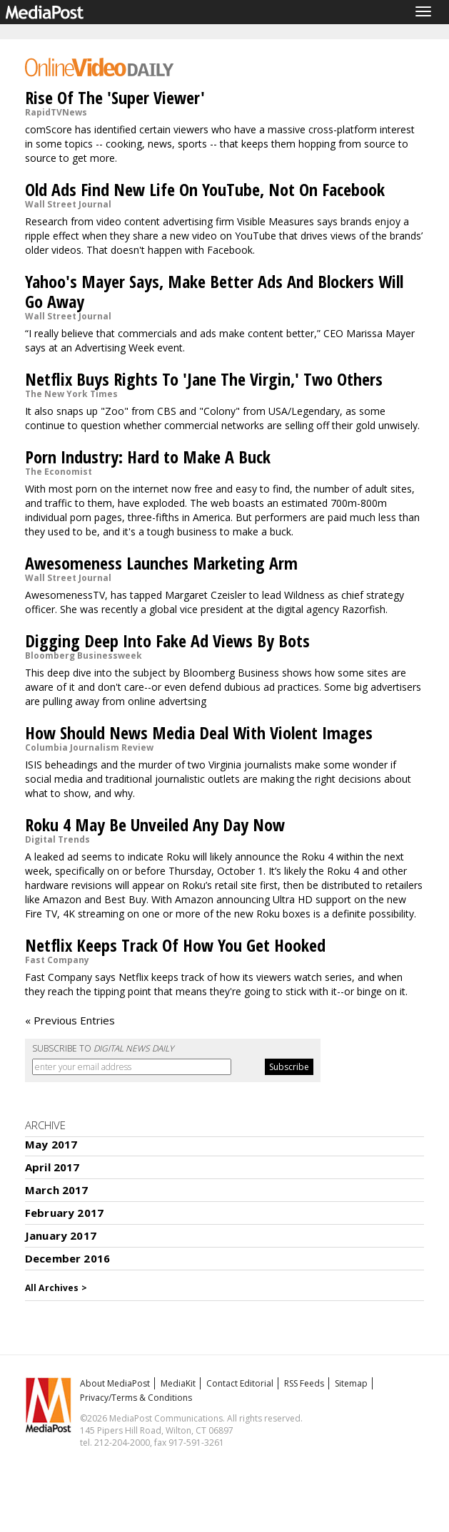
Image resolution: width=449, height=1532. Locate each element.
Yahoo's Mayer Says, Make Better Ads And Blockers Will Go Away (214, 291)
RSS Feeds (304, 1383)
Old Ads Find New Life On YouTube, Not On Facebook (205, 189)
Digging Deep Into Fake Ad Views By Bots (167, 640)
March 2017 (57, 1190)
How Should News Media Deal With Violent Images (199, 732)
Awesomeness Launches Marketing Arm (161, 563)
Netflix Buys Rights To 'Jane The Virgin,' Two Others (204, 379)
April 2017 (52, 1167)
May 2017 (51, 1144)
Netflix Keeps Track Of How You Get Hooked (175, 945)
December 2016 (67, 1258)
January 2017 (60, 1235)
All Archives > (56, 1288)
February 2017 (64, 1212)
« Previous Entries (70, 1020)
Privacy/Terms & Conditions (136, 1398)
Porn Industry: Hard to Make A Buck (148, 456)
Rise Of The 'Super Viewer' (115, 97)
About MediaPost (115, 1383)
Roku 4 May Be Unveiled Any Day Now (155, 824)
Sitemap (351, 1383)
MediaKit (178, 1383)
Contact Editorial (239, 1383)
